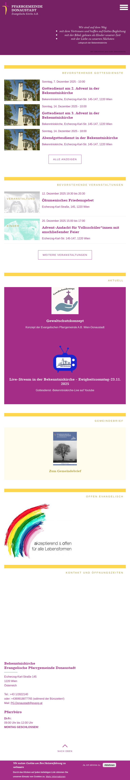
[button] (124, 7)
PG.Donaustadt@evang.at (26, 703)
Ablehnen (109, 765)
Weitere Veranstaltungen (65, 254)
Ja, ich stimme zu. (92, 765)
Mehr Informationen (56, 776)
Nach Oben (65, 751)
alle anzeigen (65, 159)
